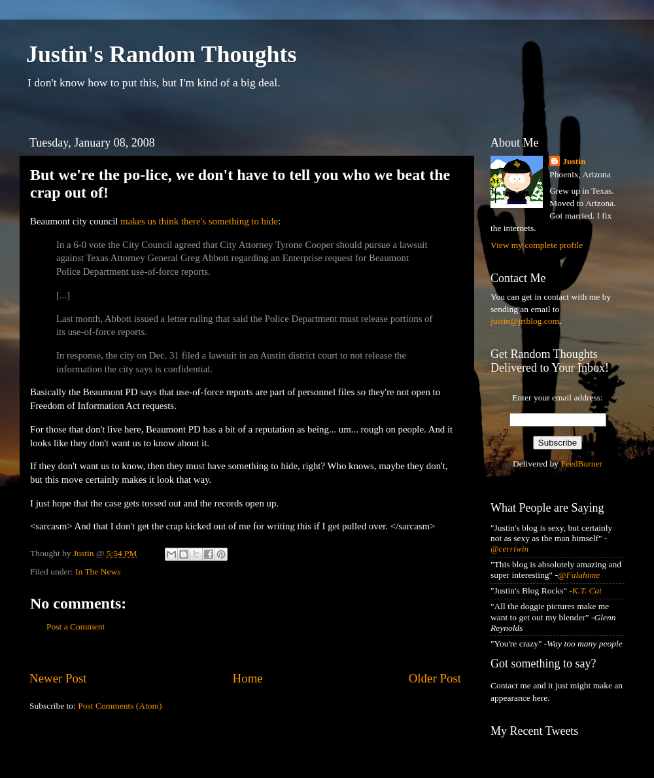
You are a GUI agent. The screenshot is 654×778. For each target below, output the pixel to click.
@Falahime (579, 575)
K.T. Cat (587, 590)
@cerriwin (509, 549)
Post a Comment (75, 626)
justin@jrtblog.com (524, 321)
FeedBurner (581, 464)
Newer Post (58, 678)
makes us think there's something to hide (199, 221)
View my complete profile (536, 245)
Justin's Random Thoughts (161, 54)
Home (248, 678)
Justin (573, 161)
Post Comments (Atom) (120, 706)
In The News (97, 571)
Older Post (435, 678)
